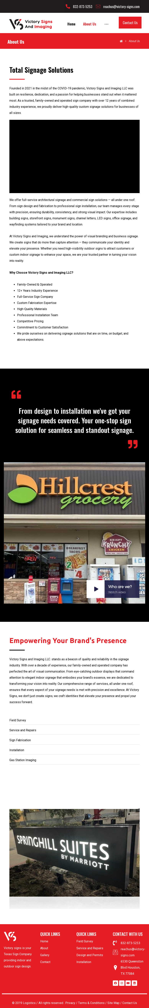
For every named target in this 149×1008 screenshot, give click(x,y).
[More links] (106, 24)
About (44, 948)
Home (44, 941)
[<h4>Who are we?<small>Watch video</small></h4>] (74, 533)
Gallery (44, 955)
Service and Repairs (89, 948)
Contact (45, 962)
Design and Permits (89, 955)
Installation (83, 962)
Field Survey (84, 941)
